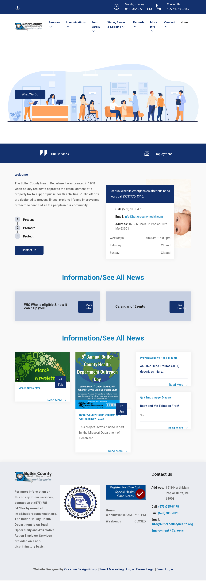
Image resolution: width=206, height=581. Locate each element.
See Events (181, 307)
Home (185, 22)
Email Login (165, 570)
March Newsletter (29, 389)
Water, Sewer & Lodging (116, 25)
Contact (169, 22)
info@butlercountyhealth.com (143, 216)
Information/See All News (103, 277)
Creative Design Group (80, 570)
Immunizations (76, 22)
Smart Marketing (111, 570)
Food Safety (95, 25)
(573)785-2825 (168, 514)
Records (138, 22)
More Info (153, 25)
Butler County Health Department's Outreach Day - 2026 (100, 417)
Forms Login (145, 570)
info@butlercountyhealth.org (172, 525)
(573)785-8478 (168, 508)
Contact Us (29, 250)
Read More (56, 401)
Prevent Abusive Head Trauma (158, 358)
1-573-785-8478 (179, 9)
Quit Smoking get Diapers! (156, 398)
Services (54, 22)
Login (130, 570)
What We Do (30, 94)
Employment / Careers (167, 531)
